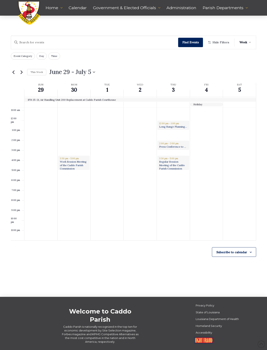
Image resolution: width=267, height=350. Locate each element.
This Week (36, 72)
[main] (133, 156)
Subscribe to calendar (231, 252)
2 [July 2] (140, 90)
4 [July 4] (206, 90)
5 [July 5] (239, 90)
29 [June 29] (41, 90)
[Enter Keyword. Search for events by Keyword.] (94, 42)
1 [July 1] (107, 90)
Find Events (190, 42)
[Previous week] (13, 72)
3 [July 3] (173, 90)
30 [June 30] (74, 90)
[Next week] (21, 72)
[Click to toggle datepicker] (72, 72)
